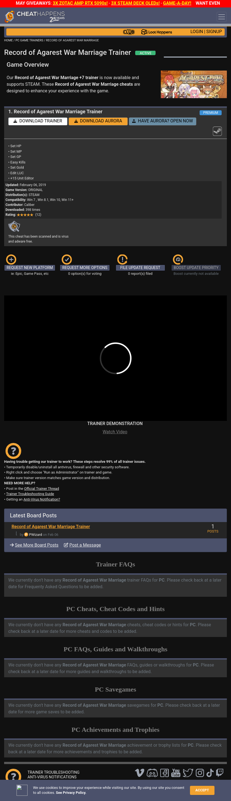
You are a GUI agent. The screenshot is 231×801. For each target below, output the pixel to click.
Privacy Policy (127, 791)
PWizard (35, 535)
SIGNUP (214, 31)
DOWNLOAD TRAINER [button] (37, 120)
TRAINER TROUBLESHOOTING (54, 772)
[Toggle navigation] (222, 17)
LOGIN (197, 31)
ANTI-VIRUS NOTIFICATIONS (52, 777)
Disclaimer (103, 791)
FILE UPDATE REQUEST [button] (140, 267)
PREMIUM (210, 113)
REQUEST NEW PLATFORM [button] (30, 267)
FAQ (87, 791)
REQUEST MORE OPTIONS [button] (84, 267)
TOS (147, 791)
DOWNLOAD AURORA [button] (98, 120)
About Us (163, 791)
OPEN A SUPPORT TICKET (50, 782)
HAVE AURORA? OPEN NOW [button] (162, 120)
